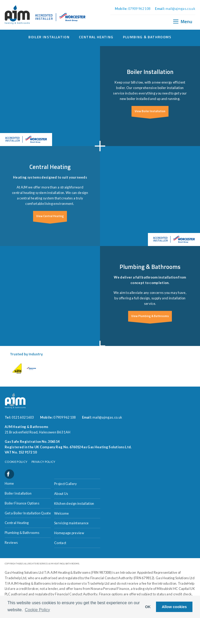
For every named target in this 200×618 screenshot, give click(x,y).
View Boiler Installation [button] (150, 111)
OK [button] (148, 607)
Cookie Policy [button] (37, 610)
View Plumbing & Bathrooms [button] (150, 316)
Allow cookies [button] (174, 607)
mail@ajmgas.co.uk (180, 9)
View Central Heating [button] (50, 216)
